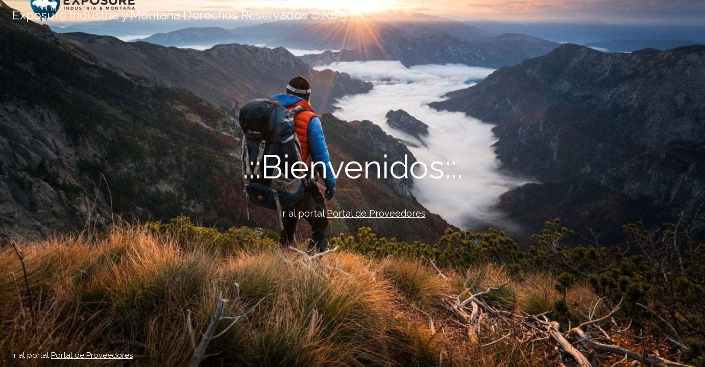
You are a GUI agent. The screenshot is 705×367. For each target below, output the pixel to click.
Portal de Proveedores (376, 213)
